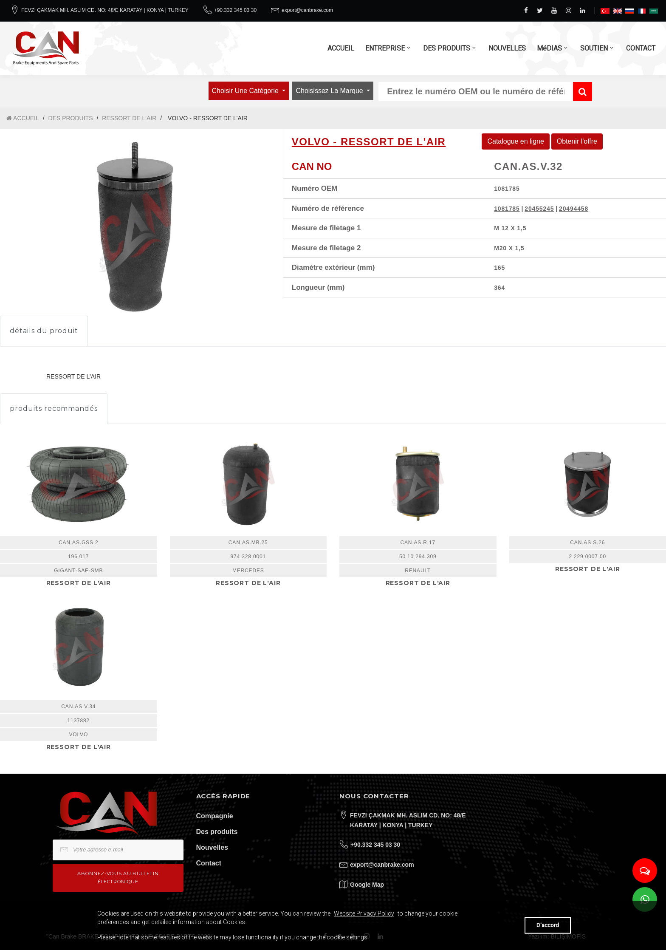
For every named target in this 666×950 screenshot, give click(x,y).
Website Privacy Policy (364, 913)
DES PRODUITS (446, 48)
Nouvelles (212, 847)
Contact (209, 863)
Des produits (217, 831)
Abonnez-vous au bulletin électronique (117, 878)
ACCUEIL (340, 48)
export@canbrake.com (307, 10)
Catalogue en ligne (515, 141)
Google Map (367, 884)
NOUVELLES (507, 48)
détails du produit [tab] (44, 331)
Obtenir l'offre (577, 141)
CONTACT (640, 48)
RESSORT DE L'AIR (129, 118)
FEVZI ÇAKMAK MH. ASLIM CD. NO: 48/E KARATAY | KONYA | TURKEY (105, 10)
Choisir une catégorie (246, 90)
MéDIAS (549, 48)
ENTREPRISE (385, 48)
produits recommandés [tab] (54, 408)
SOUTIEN (594, 48)
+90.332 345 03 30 (235, 10)
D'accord (547, 925)
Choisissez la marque (330, 90)
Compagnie (214, 816)
